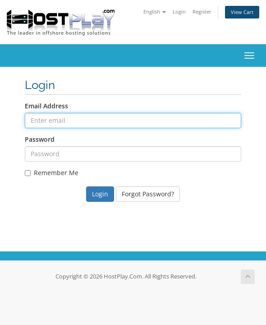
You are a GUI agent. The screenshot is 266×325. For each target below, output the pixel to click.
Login (179, 11)
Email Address (46, 106)
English (154, 11)
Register (202, 11)
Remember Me (51, 172)
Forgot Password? (148, 194)
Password (40, 139)
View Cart (242, 12)
